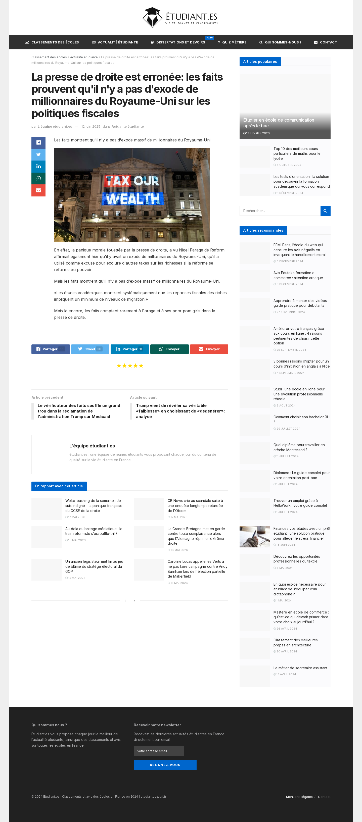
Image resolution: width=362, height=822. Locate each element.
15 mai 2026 (75, 578)
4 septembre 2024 (289, 373)
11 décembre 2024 (288, 193)
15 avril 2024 (285, 674)
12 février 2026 (256, 133)
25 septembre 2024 (290, 349)
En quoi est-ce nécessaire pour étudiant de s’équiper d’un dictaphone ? (300, 589)
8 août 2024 (285, 405)
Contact (325, 42)
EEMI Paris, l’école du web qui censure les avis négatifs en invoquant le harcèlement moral (300, 250)
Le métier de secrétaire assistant (300, 668)
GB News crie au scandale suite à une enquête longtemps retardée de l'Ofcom (195, 506)
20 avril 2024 (285, 651)
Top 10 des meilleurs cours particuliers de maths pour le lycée (297, 153)
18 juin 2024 (284, 544)
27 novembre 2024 (289, 312)
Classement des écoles (49, 57)
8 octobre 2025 (287, 165)
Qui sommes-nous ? (280, 42)
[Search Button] (326, 211)
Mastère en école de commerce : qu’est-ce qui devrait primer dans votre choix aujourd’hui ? (301, 617)
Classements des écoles (52, 42)
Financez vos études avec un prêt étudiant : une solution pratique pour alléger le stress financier (302, 533)
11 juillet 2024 (286, 456)
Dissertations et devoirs (178, 41)
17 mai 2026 (75, 517)
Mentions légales (299, 797)
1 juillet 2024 (286, 484)
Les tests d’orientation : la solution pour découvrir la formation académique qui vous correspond (302, 181)
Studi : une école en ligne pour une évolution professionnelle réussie (299, 394)
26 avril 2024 (285, 628)
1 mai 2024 (283, 600)
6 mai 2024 (283, 568)
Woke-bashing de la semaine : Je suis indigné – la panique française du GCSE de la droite (93, 506)
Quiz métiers (232, 42)
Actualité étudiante (115, 42)
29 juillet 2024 (287, 428)
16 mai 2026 (75, 540)
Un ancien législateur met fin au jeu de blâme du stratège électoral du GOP (94, 566)
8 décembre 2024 (288, 261)
